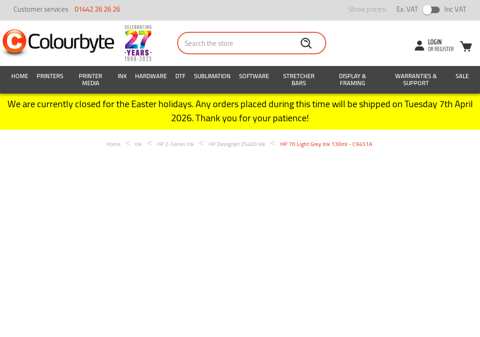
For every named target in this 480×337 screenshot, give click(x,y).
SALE (462, 75)
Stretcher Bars (299, 79)
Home (19, 75)
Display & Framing (352, 79)
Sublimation (212, 75)
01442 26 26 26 (97, 9)
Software (254, 75)
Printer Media (90, 79)
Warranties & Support (416, 79)
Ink (122, 75)
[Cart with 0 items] (466, 48)
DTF (180, 75)
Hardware (151, 75)
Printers (50, 75)
